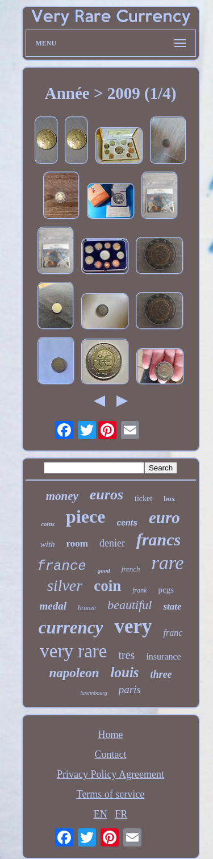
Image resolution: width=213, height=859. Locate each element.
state (172, 606)
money (62, 496)
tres (126, 655)
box (169, 498)
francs (158, 539)
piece (85, 516)
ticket (143, 498)
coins (48, 523)
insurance (163, 656)
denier (112, 543)
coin (107, 585)
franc (172, 632)
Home (110, 734)
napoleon (74, 673)
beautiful (129, 605)
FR (121, 814)
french (131, 569)
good (104, 570)
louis (125, 672)
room (77, 543)
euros (106, 494)
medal (52, 606)
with (47, 544)
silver (64, 585)
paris (130, 689)
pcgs (166, 589)
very (133, 626)
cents (126, 522)
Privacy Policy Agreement (110, 774)
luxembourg (93, 693)
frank (139, 590)
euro (164, 517)
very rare (73, 651)
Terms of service (111, 794)
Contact (111, 754)
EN (100, 814)
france (61, 566)
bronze (87, 608)
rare (167, 562)
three (161, 674)
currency (71, 627)
